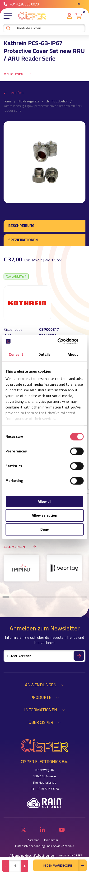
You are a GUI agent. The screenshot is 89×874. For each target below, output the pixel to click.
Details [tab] (44, 354)
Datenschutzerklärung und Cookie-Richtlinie (44, 846)
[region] (44, 570)
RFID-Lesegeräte (28, 101)
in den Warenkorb (65, 865)
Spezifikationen (23, 239)
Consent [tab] (16, 354)
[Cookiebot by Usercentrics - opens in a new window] (63, 341)
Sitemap (33, 840)
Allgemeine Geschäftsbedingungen (32, 855)
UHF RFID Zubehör (57, 101)
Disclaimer (51, 840)
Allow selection (44, 515)
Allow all (44, 501)
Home (8, 101)
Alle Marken (21, 546)
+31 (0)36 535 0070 (21, 4)
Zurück (13, 93)
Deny (44, 529)
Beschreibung (21, 225)
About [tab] (73, 354)
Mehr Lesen (18, 74)
